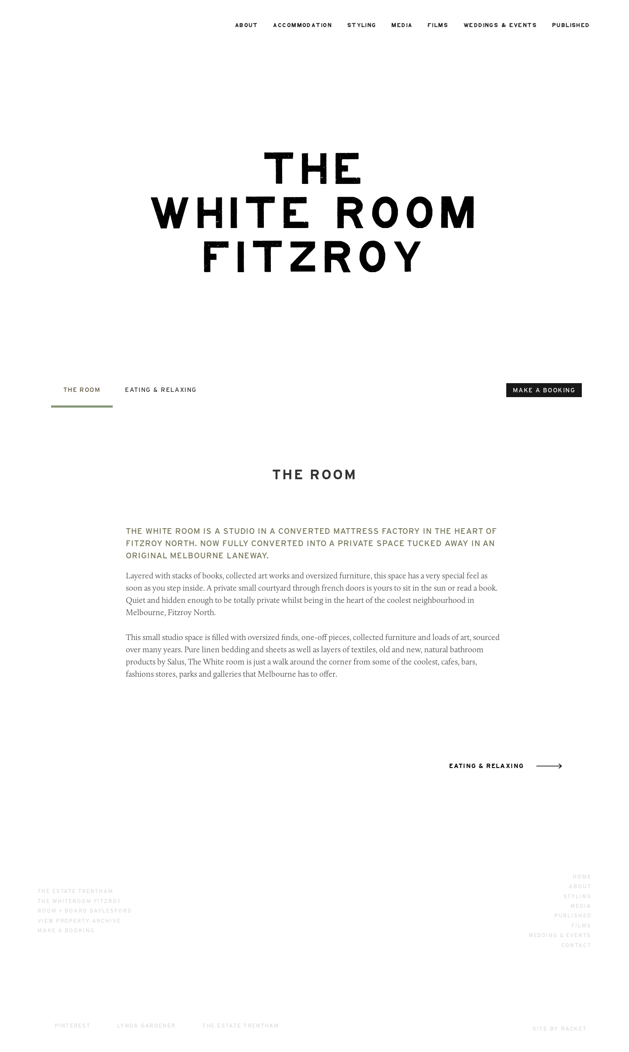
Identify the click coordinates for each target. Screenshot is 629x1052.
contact (576, 945)
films (438, 25)
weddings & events (500, 25)
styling (362, 25)
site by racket (559, 1028)
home (582, 876)
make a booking (544, 390)
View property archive (79, 920)
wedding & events (560, 935)
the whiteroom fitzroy (79, 901)
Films (581, 925)
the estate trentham (76, 891)
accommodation (302, 25)
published (571, 25)
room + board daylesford (84, 910)
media (401, 25)
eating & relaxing (486, 765)
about (246, 25)
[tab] (82, 396)
